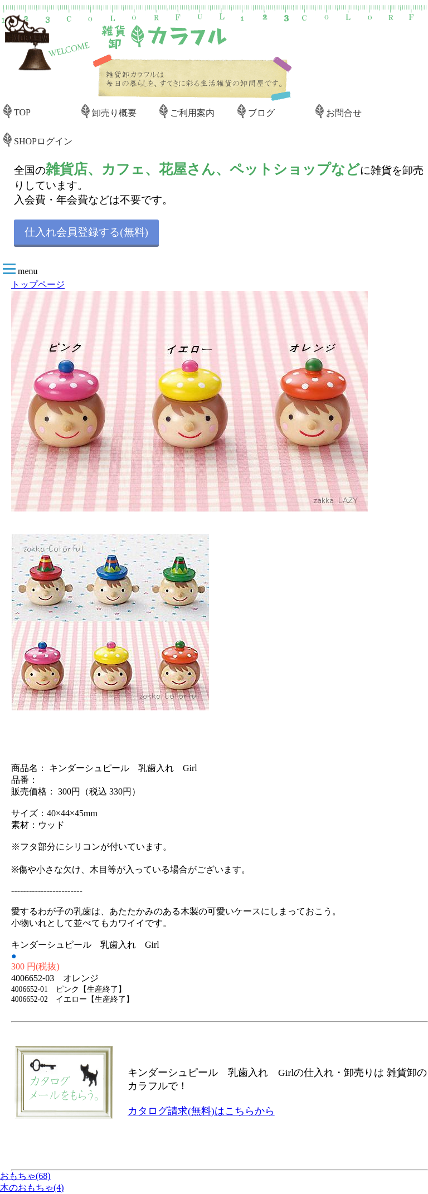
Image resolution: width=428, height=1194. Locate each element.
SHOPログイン (43, 141)
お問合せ (344, 113)
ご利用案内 (192, 113)
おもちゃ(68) (25, 1176)
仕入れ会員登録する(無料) (86, 232)
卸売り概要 (114, 113)
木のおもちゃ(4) (32, 1187)
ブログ (261, 113)
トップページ (38, 284)
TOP (22, 112)
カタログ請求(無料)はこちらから (201, 1111)
